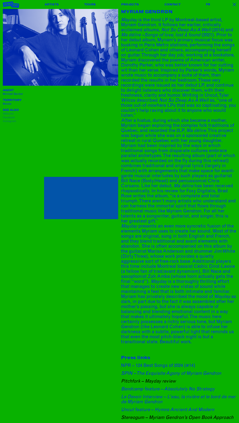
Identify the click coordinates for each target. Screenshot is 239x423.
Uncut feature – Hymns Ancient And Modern (167, 409)
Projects (130, 4)
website (8, 113)
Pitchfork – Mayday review (148, 381)
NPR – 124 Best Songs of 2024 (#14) (158, 365)
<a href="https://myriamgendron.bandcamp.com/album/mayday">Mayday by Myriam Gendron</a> (76, 132)
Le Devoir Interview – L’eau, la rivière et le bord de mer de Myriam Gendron (178, 399)
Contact (172, 4)
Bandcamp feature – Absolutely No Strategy (168, 389)
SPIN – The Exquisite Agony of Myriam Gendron (171, 373)
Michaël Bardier (13, 94)
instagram (9, 121)
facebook (9, 117)
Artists (52, 4)
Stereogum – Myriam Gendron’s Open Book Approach (177, 417)
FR (208, 4)
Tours (90, 4)
